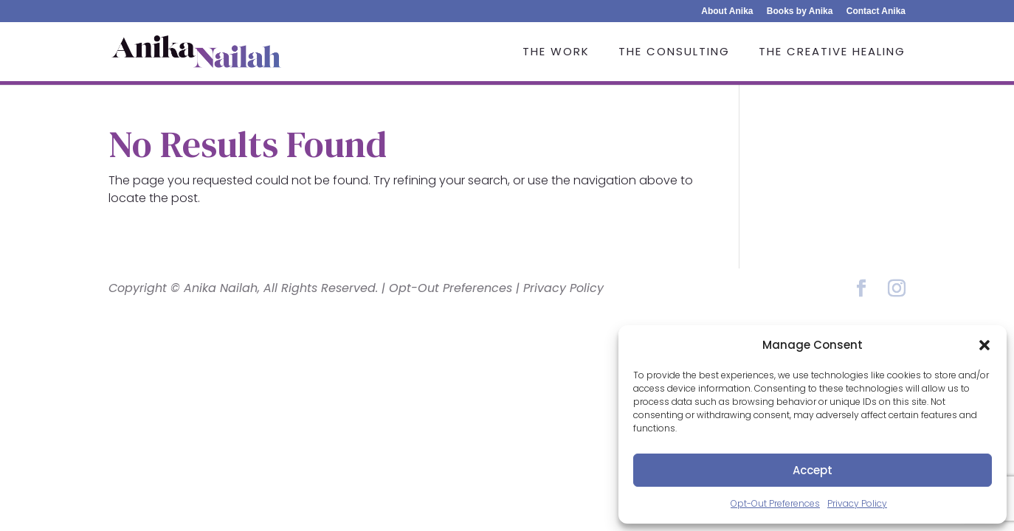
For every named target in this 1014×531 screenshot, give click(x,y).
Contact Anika (876, 11)
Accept (812, 470)
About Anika (727, 11)
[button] (984, 345)
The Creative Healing (832, 52)
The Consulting (674, 52)
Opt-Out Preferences (775, 503)
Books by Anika (800, 11)
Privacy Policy (857, 503)
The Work (556, 52)
